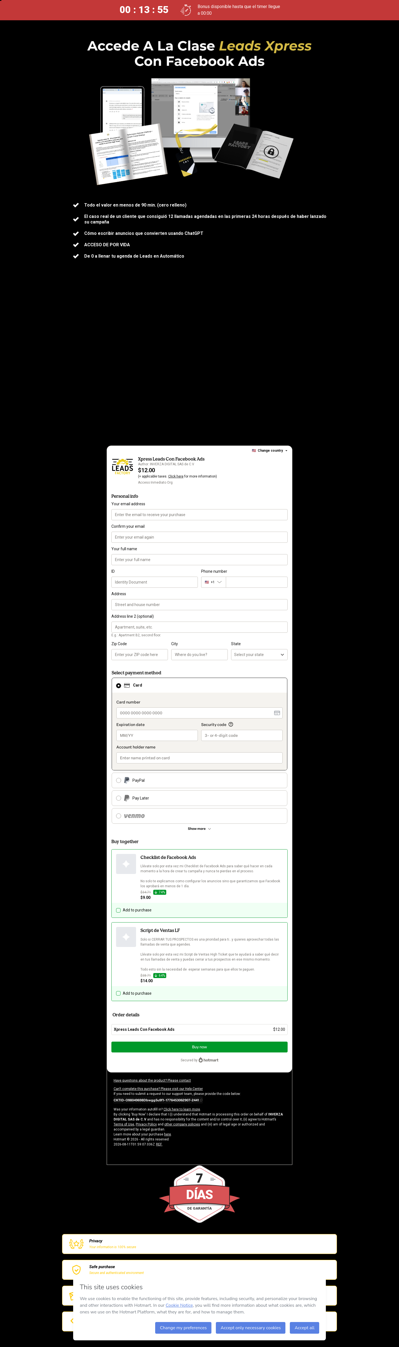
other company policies (182, 1124)
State (236, 644)
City (174, 644)
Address (118, 594)
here (167, 1134)
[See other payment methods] (199, 828)
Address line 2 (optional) (132, 616)
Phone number (214, 571)
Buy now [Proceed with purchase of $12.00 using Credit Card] (199, 1047)
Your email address (128, 504)
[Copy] (158, 1100)
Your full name (124, 549)
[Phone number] (257, 582)
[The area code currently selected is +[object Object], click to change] (213, 582)
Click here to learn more (181, 1109)
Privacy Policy (146, 1124)
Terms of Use (124, 1124)
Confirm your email (128, 526)
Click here (175, 476)
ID (113, 571)
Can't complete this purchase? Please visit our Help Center (158, 1089)
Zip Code (119, 644)
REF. (159, 1144)
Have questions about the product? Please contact (152, 1080)
